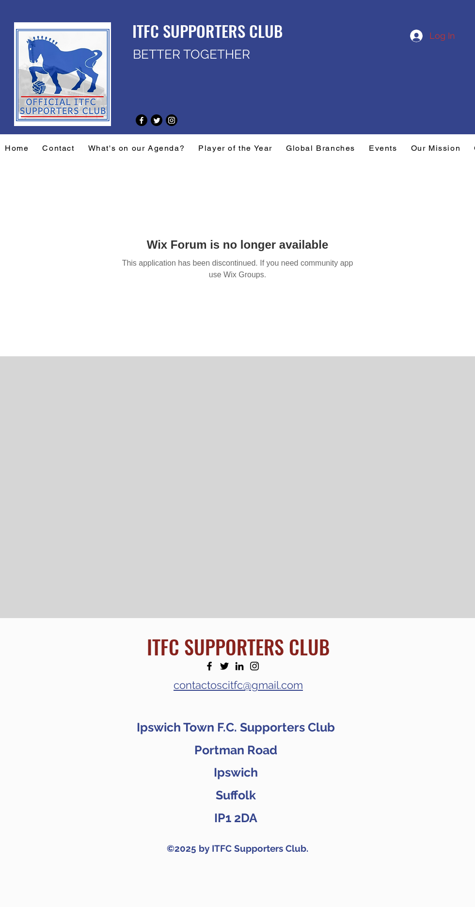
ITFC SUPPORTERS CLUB (238, 646)
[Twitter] (224, 666)
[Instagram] (254, 666)
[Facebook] (209, 666)
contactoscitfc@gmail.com (238, 685)
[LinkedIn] (239, 666)
